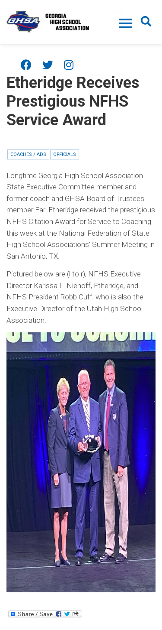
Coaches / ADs (28, 154)
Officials (64, 154)
